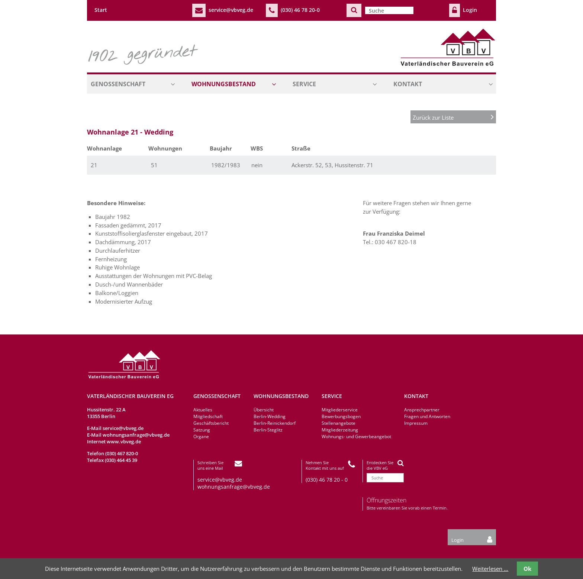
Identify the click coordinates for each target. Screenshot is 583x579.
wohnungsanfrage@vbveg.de (136, 434)
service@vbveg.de (231, 9)
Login (470, 9)
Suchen (354, 10)
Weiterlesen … (490, 568)
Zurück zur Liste (453, 117)
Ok (527, 568)
